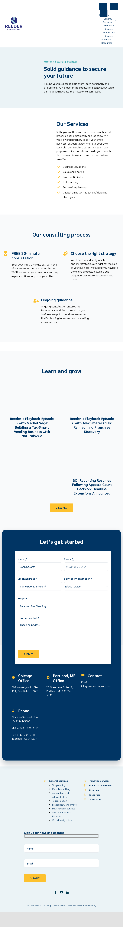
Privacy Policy (59, 904)
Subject (22, 598)
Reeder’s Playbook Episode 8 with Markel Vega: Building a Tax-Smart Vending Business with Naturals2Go (32, 427)
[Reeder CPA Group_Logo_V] (13, 18)
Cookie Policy (89, 904)
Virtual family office (62, 819)
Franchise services (99, 779)
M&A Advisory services (63, 807)
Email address (27, 578)
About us (93, 789)
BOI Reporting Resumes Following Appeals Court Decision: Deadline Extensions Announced (92, 486)
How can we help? (28, 617)
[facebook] (55, 891)
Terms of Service (74, 904)
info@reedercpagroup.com (96, 685)
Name (22, 558)
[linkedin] (67, 891)
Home (48, 61)
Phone (69, 558)
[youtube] (61, 891)
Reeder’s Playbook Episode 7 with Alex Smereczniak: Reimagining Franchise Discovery (92, 424)
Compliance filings (61, 787)
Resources (94, 793)
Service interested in (78, 578)
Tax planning (58, 784)
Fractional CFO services (64, 803)
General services (58, 779)
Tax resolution (59, 799)
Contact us (94, 798)
